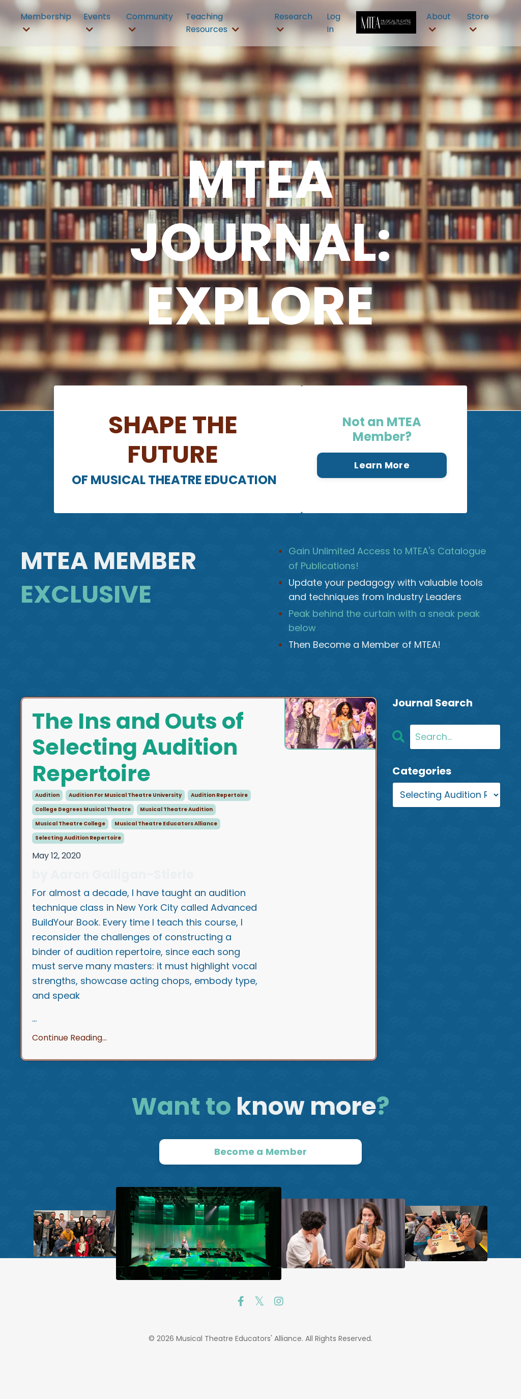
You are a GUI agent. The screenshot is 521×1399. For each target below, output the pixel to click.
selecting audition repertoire (78, 877)
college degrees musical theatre (83, 848)
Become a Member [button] (260, 1191)
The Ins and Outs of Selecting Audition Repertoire (136, 767)
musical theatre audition (176, 848)
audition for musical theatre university (125, 834)
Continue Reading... (69, 1077)
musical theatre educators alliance (165, 863)
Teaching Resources (212, 23)
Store (478, 22)
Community (149, 22)
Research (293, 22)
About (438, 22)
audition (47, 834)
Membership (45, 22)
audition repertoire (219, 834)
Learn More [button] (382, 466)
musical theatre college (70, 863)
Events (96, 22)
